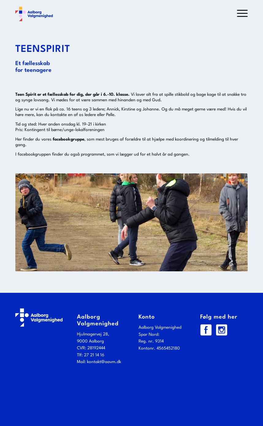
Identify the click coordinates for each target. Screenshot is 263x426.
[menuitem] (239, 14)
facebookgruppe (68, 139)
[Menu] (239, 14)
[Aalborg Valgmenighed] (34, 14)
